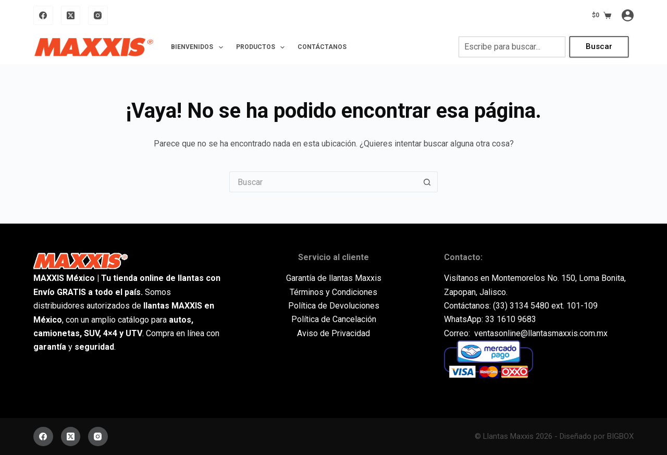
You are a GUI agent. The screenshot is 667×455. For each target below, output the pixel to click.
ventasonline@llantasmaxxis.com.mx (541, 333)
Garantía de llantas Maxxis (333, 278)
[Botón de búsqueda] (427, 181)
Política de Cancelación (333, 319)
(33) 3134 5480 (521, 306)
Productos (262, 47)
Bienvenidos (199, 47)
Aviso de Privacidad (333, 333)
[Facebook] (43, 16)
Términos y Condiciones (333, 292)
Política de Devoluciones (333, 306)
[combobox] (512, 46)
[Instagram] (98, 16)
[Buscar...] (323, 181)
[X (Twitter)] (71, 16)
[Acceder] (628, 15)
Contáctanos (322, 47)
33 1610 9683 (510, 319)
